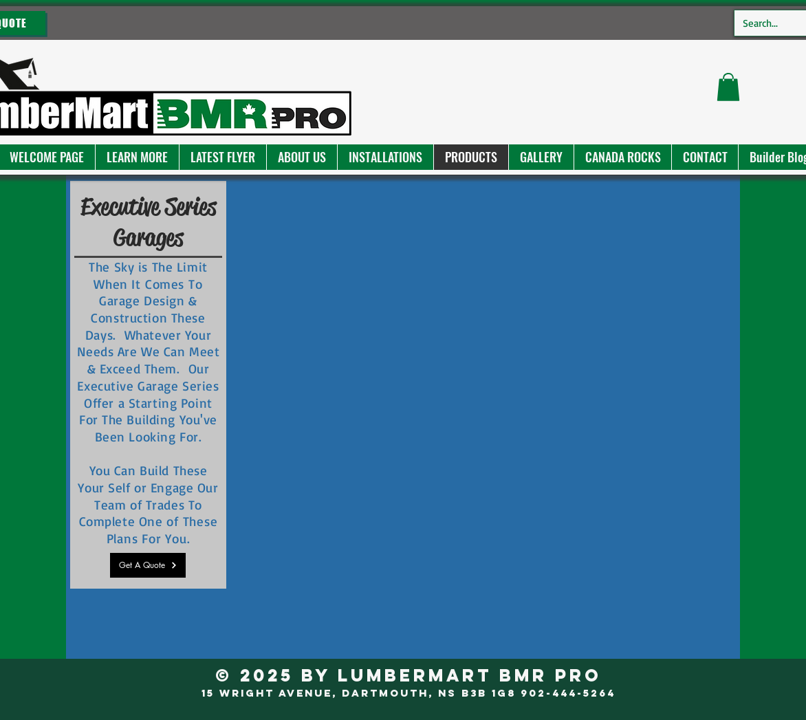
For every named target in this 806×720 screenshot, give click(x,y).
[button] (137, 157)
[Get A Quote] (148, 565)
